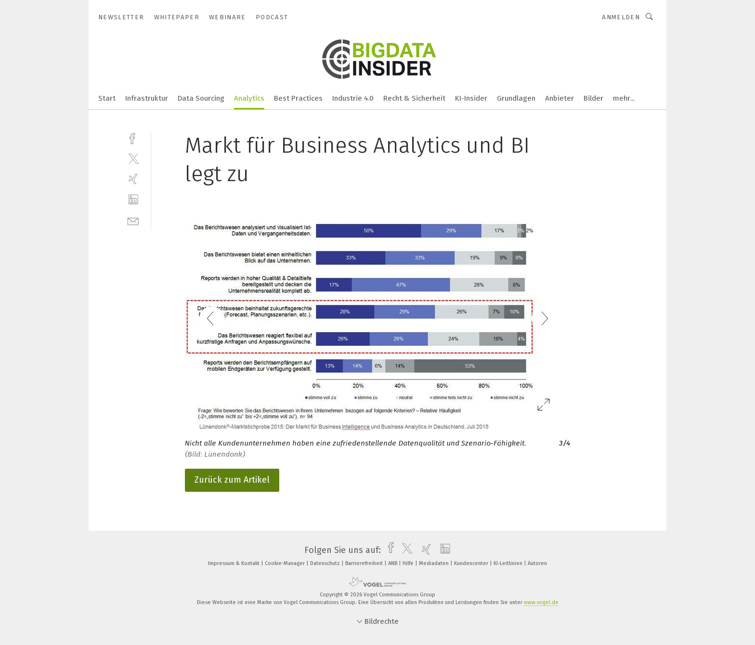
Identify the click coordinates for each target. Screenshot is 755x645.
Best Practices (298, 98)
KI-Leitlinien (509, 563)
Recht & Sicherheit (414, 98)
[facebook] (133, 138)
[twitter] (133, 158)
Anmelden (621, 17)
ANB (393, 563)
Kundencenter (472, 563)
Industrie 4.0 (353, 98)
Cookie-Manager (285, 563)
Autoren (537, 563)
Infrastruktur (146, 98)
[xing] (133, 179)
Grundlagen (516, 98)
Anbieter (559, 98)
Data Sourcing (201, 98)
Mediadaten (434, 563)
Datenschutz (325, 563)
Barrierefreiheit (364, 563)
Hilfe (409, 563)
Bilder (593, 98)
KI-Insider (471, 98)
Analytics (249, 98)
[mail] (133, 220)
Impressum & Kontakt (234, 563)
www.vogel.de (541, 602)
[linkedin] (133, 200)
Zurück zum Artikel (232, 479)
